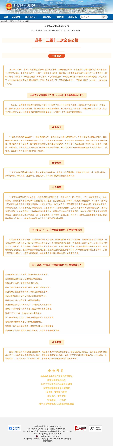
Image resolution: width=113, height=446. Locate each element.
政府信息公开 (31, 17)
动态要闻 (18, 21)
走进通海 (16, 17)
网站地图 (67, 439)
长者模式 (56, 7)
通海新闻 (26, 21)
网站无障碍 (59, 3)
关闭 (78, 30)
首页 (51, 3)
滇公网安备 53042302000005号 (47, 436)
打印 (72, 30)
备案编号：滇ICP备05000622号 (52, 439)
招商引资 (60, 17)
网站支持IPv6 (47, 441)
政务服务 (47, 17)
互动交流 (72, 17)
